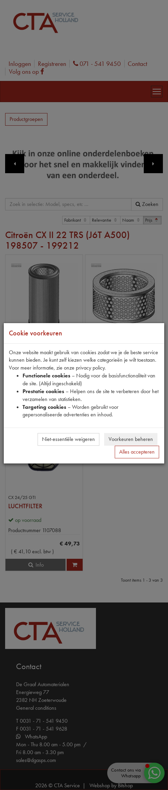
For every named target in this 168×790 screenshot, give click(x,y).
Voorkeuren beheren (131, 439)
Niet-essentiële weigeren (68, 439)
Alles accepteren (137, 451)
